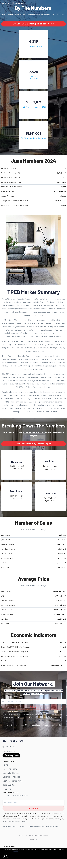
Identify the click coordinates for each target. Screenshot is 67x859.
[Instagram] (14, 747)
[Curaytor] (11, 757)
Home (5, 765)
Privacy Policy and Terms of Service (33, 720)
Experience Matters (11, 777)
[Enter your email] (35, 802)
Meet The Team (10, 769)
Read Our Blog (9, 785)
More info (16, 851)
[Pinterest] (7, 747)
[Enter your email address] (35, 701)
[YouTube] (10, 747)
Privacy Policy (33, 840)
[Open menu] (65, 3)
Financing (7, 789)
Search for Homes (11, 773)
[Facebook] (3, 747)
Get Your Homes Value (13, 781)
